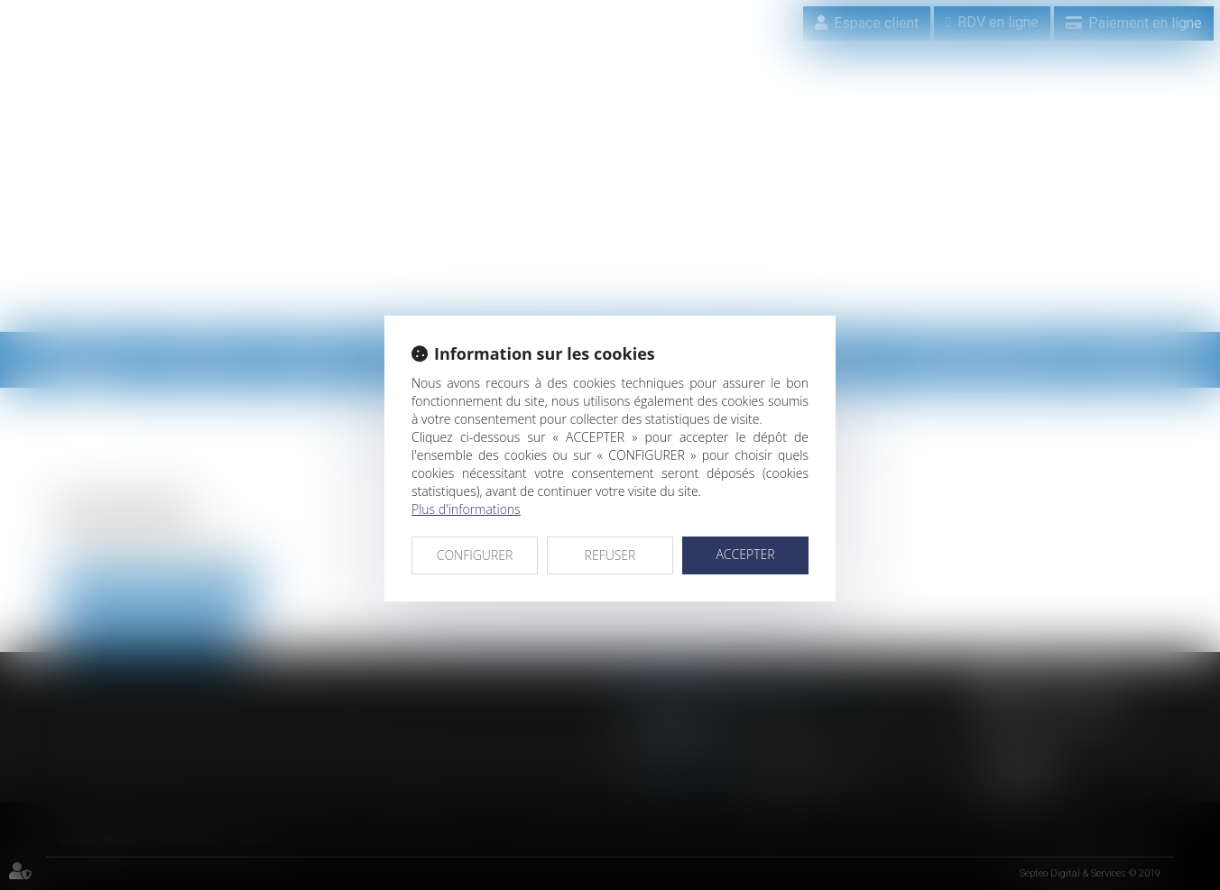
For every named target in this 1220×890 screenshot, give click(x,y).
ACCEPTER (745, 554)
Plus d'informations (466, 509)
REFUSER (610, 555)
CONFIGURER (475, 555)
